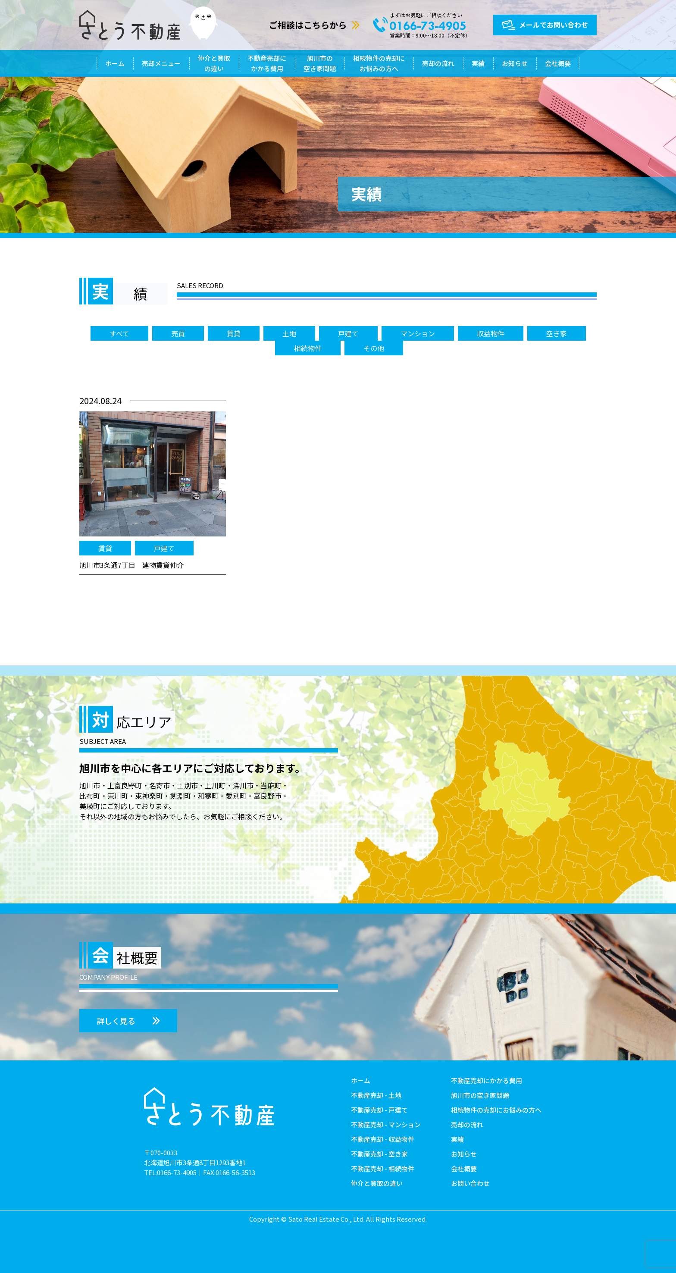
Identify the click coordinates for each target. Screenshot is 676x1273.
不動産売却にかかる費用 (266, 63)
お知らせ (515, 63)
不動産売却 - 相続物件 (382, 1168)
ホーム (115, 63)
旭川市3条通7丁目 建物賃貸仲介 (131, 565)
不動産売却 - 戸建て (379, 1109)
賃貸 (234, 333)
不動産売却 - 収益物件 (382, 1139)
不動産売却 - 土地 (376, 1095)
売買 (178, 333)
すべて (119, 333)
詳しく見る (116, 1020)
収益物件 (490, 333)
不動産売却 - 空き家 (379, 1153)
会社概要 (558, 63)
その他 (373, 348)
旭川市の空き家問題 (320, 63)
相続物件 (308, 348)
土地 (289, 333)
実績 (478, 63)
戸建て (348, 333)
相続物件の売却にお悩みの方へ (379, 63)
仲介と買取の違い (214, 63)
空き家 (556, 333)
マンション (418, 333)
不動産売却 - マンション (386, 1124)
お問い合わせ (470, 1183)
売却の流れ (438, 63)
